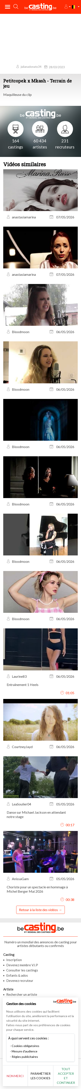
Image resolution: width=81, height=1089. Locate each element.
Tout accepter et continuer (66, 1075)
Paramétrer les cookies (40, 1076)
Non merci (15, 1076)
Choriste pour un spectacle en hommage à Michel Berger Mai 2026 (37, 889)
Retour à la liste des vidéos (38, 910)
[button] (67, 7)
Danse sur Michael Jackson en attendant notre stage (36, 814)
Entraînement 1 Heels (22, 684)
